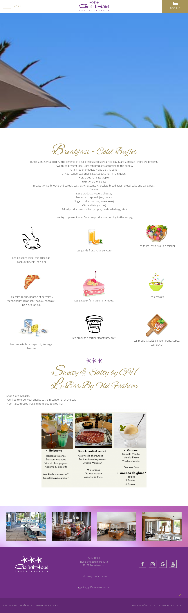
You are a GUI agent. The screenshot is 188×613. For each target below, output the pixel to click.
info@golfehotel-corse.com (94, 587)
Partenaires (10, 605)
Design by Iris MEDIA (170, 605)
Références (27, 605)
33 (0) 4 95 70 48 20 (96, 576)
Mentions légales (47, 605)
